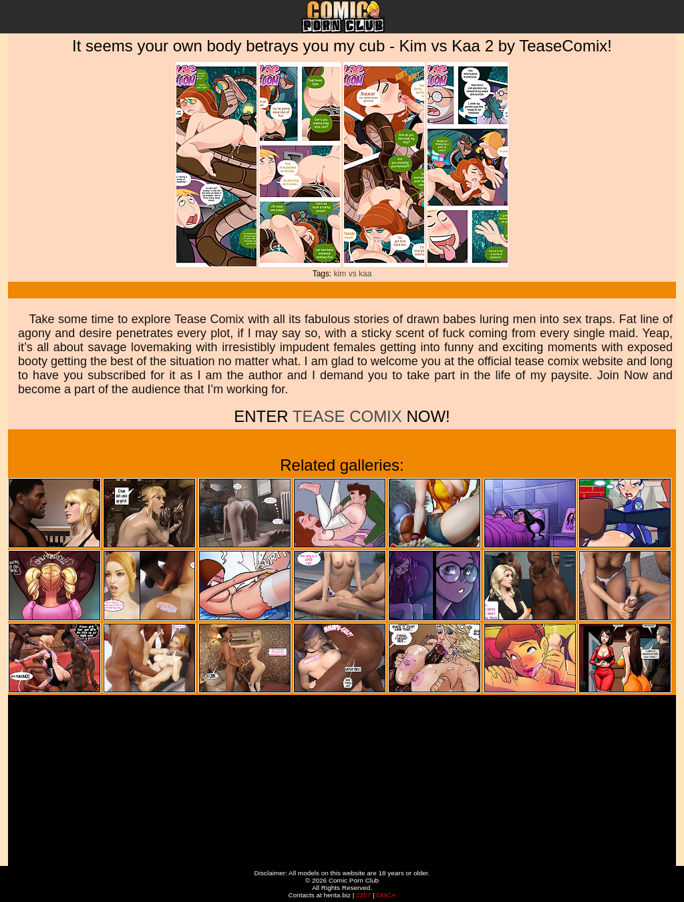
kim (340, 273)
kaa (365, 273)
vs (353, 273)
